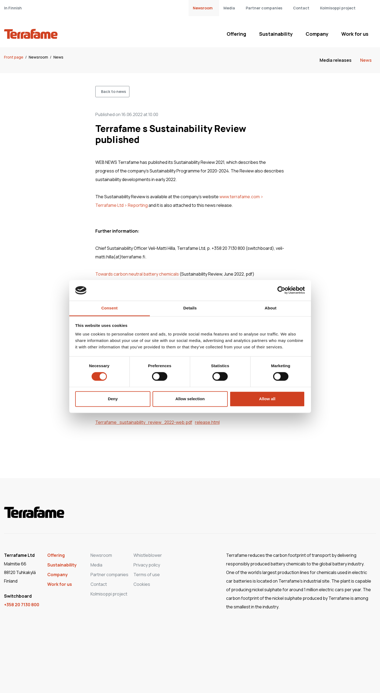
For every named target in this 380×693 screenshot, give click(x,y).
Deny (113, 398)
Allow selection (190, 398)
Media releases (336, 60)
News (58, 57)
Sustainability (276, 34)
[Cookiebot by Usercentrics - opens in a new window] (281, 290)
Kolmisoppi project (338, 7)
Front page (14, 57)
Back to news (113, 91)
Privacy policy (146, 565)
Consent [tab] (109, 308)
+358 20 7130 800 (21, 605)
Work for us (354, 34)
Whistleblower (147, 555)
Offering (236, 34)
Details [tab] (190, 308)
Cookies (141, 584)
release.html (207, 422)
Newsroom (203, 7)
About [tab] (271, 308)
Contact (301, 7)
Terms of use (146, 575)
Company (317, 34)
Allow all (267, 398)
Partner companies (264, 7)
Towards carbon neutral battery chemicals (137, 274)
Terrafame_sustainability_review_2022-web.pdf (143, 422)
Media (229, 7)
